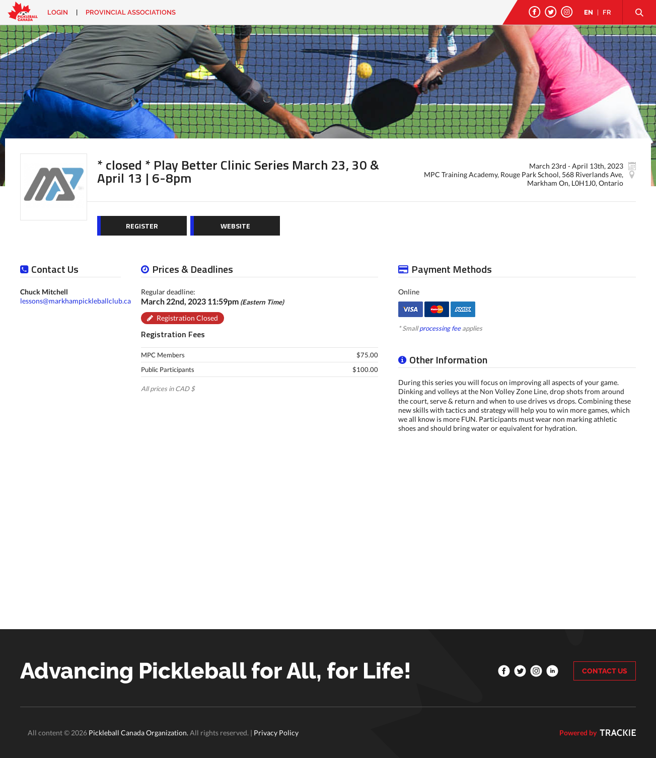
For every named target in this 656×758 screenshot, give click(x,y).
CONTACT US (604, 671)
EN (588, 12)
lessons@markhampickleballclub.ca (75, 300)
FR (607, 12)
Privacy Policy (276, 732)
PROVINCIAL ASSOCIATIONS (131, 12)
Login (57, 12)
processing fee (440, 328)
